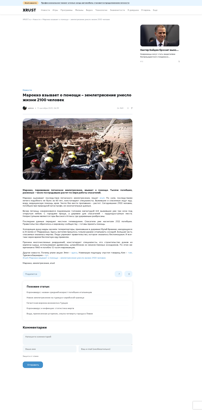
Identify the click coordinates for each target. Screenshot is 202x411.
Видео (89, 10)
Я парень (145, 10)
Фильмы (79, 10)
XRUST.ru (27, 19)
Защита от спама (30, 356)
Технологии (101, 10)
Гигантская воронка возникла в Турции (47, 303)
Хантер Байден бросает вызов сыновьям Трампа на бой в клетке (159, 49)
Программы (67, 10)
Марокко (27, 263)
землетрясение (41, 263)
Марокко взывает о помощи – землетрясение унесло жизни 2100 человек (67, 258)
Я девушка (133, 10)
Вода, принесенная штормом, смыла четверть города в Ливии (60, 313)
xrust (102, 198)
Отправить (33, 364)
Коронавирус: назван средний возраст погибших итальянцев (59, 292)
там (130, 252)
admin (31, 108)
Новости (45, 10)
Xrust (29, 10)
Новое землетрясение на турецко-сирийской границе (55, 297)
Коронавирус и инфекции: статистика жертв (50, 308)
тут (46, 255)
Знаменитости (117, 10)
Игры (55, 10)
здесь (74, 252)
